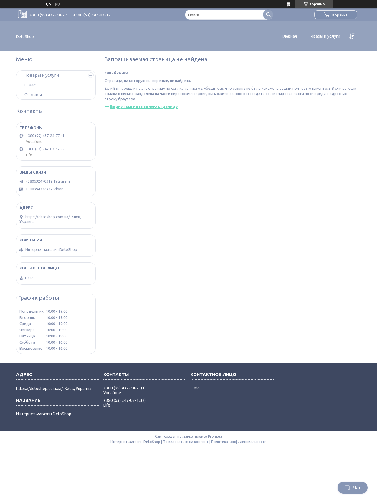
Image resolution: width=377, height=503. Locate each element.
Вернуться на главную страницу (144, 106)
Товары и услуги (324, 36)
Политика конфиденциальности (239, 442)
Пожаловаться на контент (186, 442)
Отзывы (33, 94)
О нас (30, 84)
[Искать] (268, 14)
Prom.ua (215, 436)
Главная (289, 36)
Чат (353, 487)
